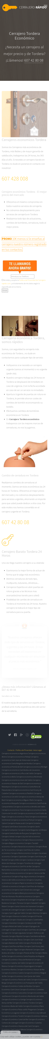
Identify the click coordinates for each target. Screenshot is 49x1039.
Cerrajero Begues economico (13, 843)
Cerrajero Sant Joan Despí (33, 939)
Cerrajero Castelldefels (34, 919)
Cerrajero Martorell (25, 949)
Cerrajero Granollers (9, 923)
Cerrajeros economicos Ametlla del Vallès (29, 806)
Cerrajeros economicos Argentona (15, 753)
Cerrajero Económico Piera (33, 1006)
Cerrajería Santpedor (10, 830)
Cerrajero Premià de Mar (32, 943)
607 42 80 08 (33, 60)
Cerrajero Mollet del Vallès (12, 926)
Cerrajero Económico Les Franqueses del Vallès (24, 983)
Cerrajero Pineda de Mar (25, 953)
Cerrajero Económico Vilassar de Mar (30, 969)
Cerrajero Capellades (19, 856)
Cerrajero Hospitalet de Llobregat (22, 899)
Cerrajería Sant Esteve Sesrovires (14, 826)
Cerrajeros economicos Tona (13, 810)
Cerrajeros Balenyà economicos (24, 893)
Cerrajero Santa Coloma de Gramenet (21, 906)
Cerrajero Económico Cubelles (30, 1023)
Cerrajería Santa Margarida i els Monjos (32, 830)
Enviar (5, 290)
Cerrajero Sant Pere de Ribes (13, 946)
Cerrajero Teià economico (12, 840)
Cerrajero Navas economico (32, 840)
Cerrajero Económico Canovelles (14, 993)
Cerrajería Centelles (33, 823)
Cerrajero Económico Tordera (23, 1003)
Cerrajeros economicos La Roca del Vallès (18, 773)
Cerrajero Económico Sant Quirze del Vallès (23, 976)
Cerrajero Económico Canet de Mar (15, 1019)
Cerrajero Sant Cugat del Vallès (13, 913)
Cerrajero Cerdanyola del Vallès (29, 923)
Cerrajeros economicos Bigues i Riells (20, 800)
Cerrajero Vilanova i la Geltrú (16, 916)
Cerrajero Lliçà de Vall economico (27, 836)
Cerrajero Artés (13, 860)
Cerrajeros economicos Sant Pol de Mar (17, 866)
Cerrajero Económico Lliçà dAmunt (33, 1013)
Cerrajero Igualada (19, 933)
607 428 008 (15, 178)
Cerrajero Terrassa (16, 903)
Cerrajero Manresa (32, 913)
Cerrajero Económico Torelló (13, 1016)
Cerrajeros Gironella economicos (32, 870)
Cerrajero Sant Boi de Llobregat (31, 910)
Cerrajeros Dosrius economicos (13, 873)
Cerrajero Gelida (8, 836)
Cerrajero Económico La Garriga (14, 999)
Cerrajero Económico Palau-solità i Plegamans (19, 1009)
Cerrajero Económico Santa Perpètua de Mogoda (25, 956)
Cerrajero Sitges (12, 949)
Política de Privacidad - (24, 750)
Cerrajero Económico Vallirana (35, 1016)
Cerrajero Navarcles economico (23, 846)
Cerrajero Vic (6, 933)
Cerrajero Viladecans (17, 919)
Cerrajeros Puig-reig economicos (24, 876)
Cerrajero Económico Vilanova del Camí (17, 1026)
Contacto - (11, 750)
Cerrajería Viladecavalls (16, 823)
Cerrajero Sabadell (31, 903)
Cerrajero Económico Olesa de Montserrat (18, 959)
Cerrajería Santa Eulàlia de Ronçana (15, 833)
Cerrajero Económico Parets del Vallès (16, 979)
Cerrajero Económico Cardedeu (32, 989)
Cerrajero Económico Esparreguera (21, 966)
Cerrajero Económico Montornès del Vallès (28, 996)
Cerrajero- (33, 7)
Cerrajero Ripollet (15, 936)
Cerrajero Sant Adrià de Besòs (34, 936)
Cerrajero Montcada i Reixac (12, 939)
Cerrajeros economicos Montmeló (29, 777)
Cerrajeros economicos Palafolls (21, 793)
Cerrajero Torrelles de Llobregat (29, 863)
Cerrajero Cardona (26, 860)
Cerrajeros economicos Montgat (35, 767)
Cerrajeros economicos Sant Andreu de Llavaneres (21, 770)
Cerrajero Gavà (15, 930)
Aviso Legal (37, 750)
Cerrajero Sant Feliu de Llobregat (33, 930)
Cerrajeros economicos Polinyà (22, 820)
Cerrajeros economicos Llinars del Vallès (17, 780)
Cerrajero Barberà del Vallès (12, 943)
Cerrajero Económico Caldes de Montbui (17, 986)
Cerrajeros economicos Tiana (18, 816)
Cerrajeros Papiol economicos (23, 883)
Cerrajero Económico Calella (13, 973)
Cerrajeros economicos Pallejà (18, 757)
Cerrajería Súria (35, 833)
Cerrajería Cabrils (33, 826)
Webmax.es (32, 744)
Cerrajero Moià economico (21, 853)
